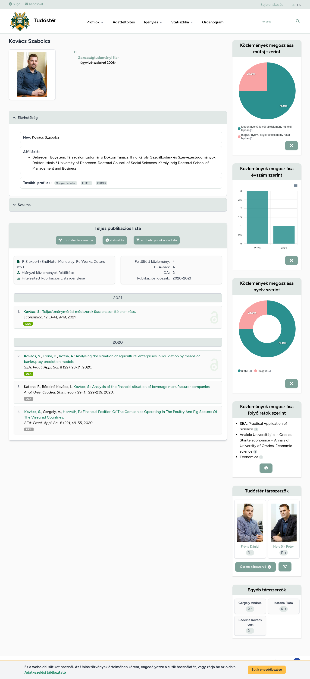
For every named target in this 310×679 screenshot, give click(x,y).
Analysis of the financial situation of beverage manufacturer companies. (151, 386)
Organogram (212, 22)
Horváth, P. (72, 411)
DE (76, 52)
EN (293, 4)
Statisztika (182, 22)
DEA (28, 323)
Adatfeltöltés (124, 22)
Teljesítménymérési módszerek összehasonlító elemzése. (89, 311)
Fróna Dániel (250, 547)
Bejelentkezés (271, 4)
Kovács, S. (31, 311)
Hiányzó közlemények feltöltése (45, 272)
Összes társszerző (255, 567)
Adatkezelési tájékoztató (45, 672)
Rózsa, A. (66, 356)
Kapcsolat (34, 4)
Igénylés (153, 22)
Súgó (14, 4)
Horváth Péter (283, 547)
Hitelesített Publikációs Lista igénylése (51, 278)
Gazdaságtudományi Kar (98, 57)
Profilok (95, 22)
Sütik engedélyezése (266, 670)
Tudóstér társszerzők (76, 240)
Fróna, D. (50, 356)
